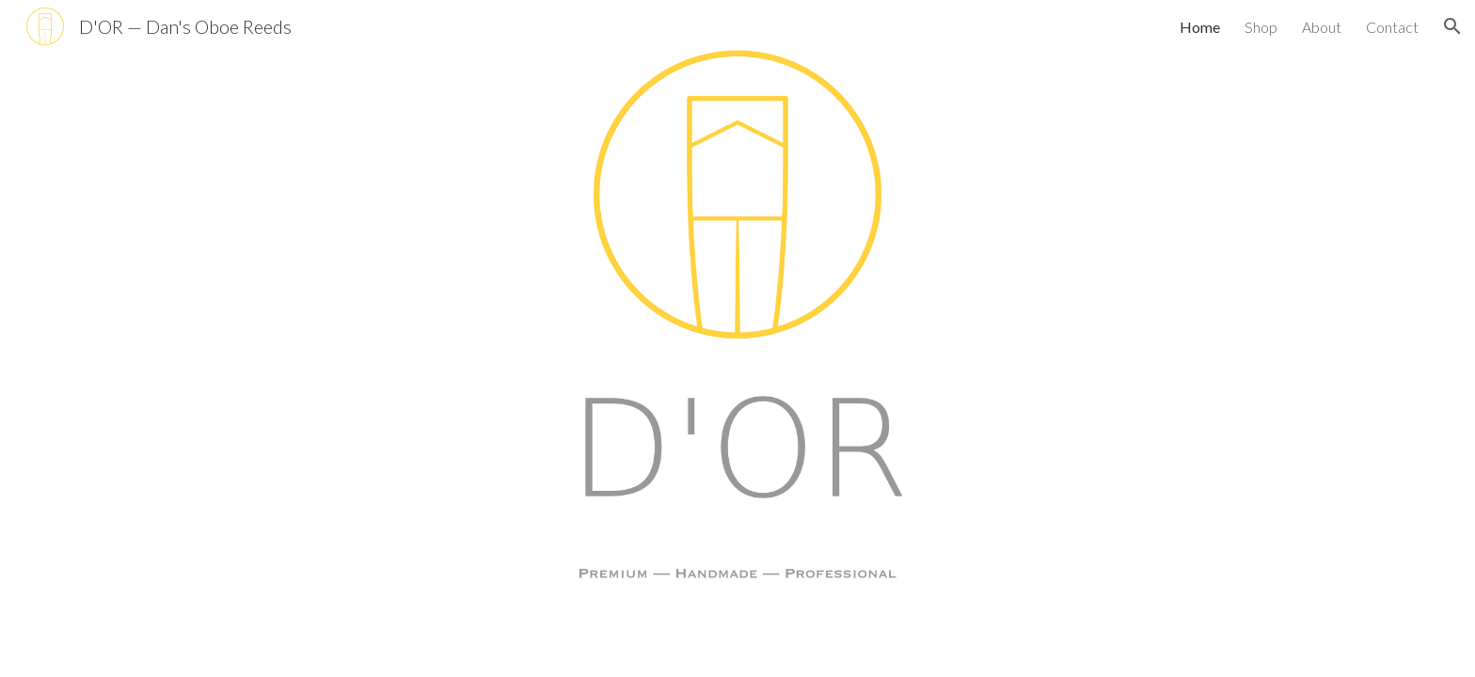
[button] (1452, 26)
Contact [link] (1392, 27)
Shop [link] (1261, 27)
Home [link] (1200, 27)
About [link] (1321, 27)
